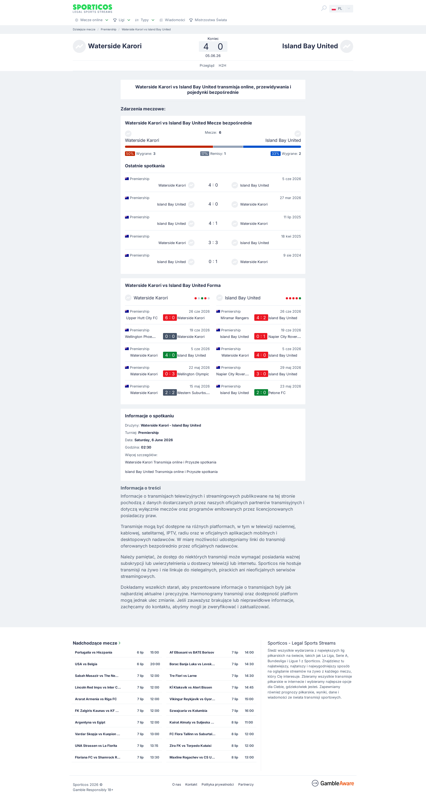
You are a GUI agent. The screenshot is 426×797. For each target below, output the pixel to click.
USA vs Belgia (86, 664)
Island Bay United (283, 140)
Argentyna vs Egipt (90, 722)
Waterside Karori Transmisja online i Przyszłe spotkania (170, 462)
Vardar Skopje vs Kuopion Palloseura (99, 734)
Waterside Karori (142, 140)
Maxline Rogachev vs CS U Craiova (194, 757)
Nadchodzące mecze (97, 643)
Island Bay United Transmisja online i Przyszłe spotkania (171, 472)
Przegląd (207, 65)
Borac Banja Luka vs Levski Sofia (194, 664)
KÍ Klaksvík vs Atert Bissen (191, 687)
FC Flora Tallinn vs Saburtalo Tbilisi (194, 734)
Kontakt (191, 784)
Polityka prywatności (218, 784)
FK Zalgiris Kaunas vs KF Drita (99, 711)
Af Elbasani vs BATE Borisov (192, 652)
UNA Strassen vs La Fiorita (96, 746)
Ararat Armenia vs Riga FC (96, 699)
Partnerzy (246, 784)
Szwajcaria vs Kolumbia (188, 711)
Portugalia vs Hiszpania (93, 652)
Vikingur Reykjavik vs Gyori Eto (194, 699)
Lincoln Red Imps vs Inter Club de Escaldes (99, 687)
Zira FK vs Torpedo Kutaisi (190, 746)
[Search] (324, 8)
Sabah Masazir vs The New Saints (99, 676)
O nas (176, 784)
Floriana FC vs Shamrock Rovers (99, 757)
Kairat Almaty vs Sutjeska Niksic (194, 722)
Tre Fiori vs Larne (183, 676)
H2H (222, 65)
